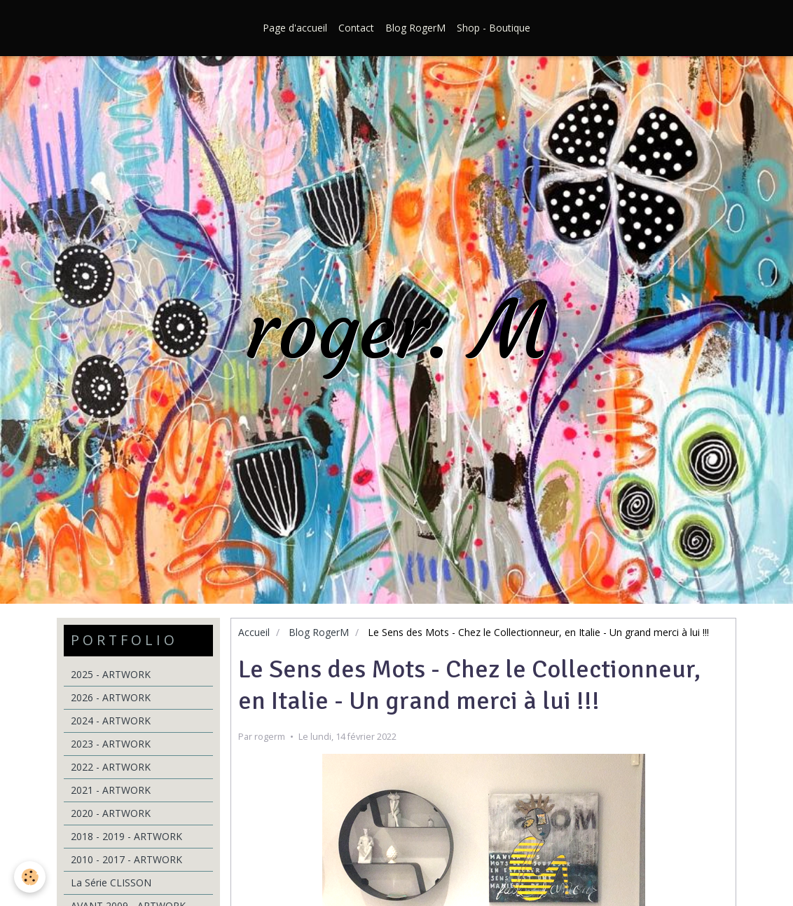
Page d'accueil (295, 27)
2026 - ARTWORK (111, 697)
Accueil (254, 632)
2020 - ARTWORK (111, 813)
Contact (356, 27)
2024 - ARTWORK (111, 720)
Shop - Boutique (493, 27)
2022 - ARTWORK (111, 766)
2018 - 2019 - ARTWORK (126, 836)
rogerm (269, 737)
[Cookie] (30, 877)
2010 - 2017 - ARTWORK (126, 859)
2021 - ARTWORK (111, 790)
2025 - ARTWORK (111, 674)
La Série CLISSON (111, 882)
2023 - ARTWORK (111, 743)
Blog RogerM (415, 27)
